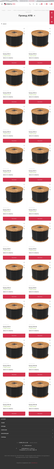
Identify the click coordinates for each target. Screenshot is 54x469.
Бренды (3, 424)
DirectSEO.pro (34, 461)
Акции (3, 421)
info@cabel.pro (28, 444)
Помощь (3, 435)
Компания (4, 428)
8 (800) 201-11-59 (23, 441)
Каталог (3, 417)
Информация (5, 432)
